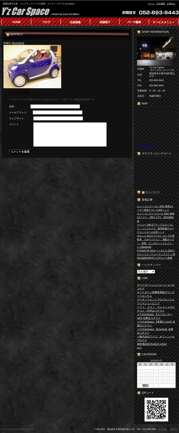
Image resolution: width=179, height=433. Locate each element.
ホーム (151, 4)
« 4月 (145, 385)
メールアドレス (18, 112)
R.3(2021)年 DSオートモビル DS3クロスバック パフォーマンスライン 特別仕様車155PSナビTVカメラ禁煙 (156, 254)
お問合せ (171, 4)
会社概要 (160, 4)
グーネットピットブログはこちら (156, 299)
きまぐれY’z (152, 191)
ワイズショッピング (148, 303)
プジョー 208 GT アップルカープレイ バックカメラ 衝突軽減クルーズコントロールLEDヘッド (155, 229)
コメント (14, 124)
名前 (12, 106)
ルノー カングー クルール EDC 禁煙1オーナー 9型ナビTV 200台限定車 (156, 217)
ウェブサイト (16, 118)
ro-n (139, 347)
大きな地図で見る (145, 147)
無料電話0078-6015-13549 (152, 344)
